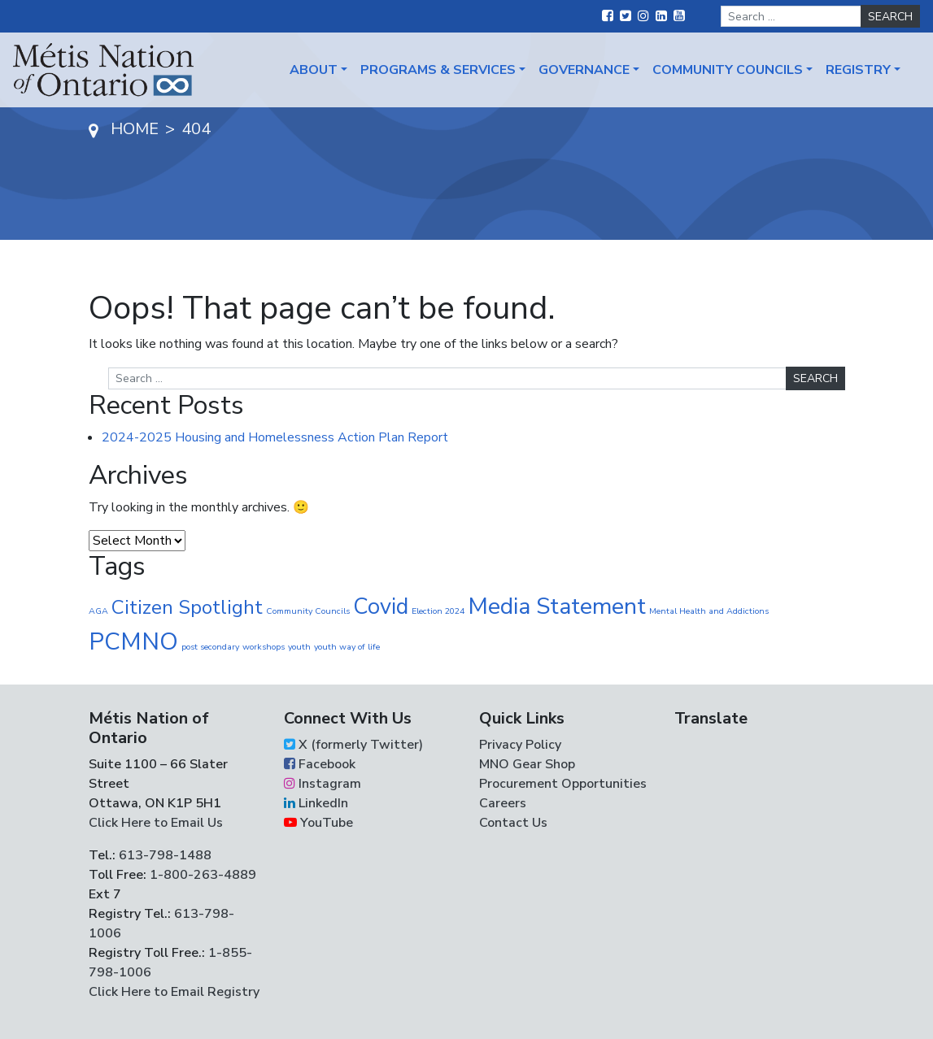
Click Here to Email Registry (174, 992)
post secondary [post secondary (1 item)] (210, 647)
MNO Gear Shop (527, 764)
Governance (584, 70)
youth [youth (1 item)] (299, 647)
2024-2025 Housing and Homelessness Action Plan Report (275, 437)
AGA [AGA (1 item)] (98, 611)
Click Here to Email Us (156, 823)
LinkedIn (316, 803)
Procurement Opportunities (563, 784)
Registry (858, 70)
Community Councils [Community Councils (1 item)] (308, 611)
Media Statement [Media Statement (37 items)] (557, 606)
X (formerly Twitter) (353, 745)
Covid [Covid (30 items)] (380, 606)
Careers (502, 803)
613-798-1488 (165, 855)
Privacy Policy (520, 745)
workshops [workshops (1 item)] (263, 647)
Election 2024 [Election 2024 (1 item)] (438, 611)
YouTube (318, 823)
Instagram (322, 784)
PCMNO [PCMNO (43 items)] (133, 641)
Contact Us (513, 823)
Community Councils (727, 70)
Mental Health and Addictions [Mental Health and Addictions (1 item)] (709, 611)
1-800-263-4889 (203, 875)
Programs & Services (438, 70)
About (314, 70)
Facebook (319, 764)
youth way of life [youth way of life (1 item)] (347, 647)
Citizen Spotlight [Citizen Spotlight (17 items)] (187, 607)
